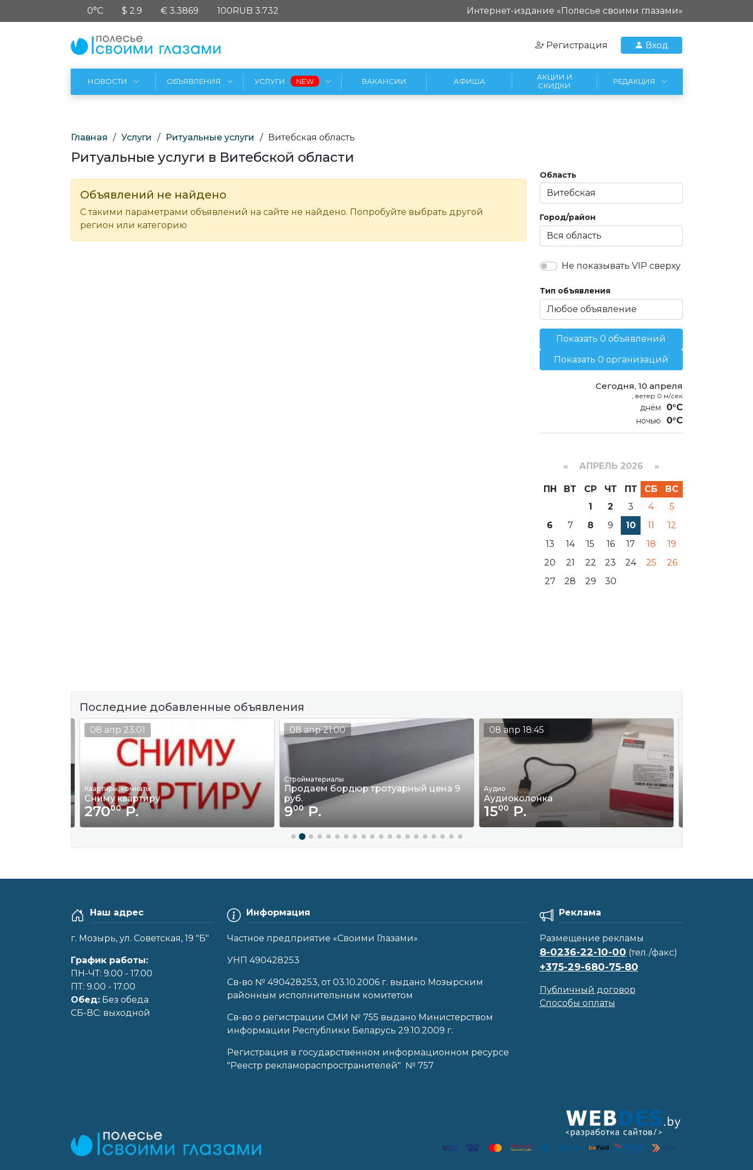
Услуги (136, 137)
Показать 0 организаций (611, 359)
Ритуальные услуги (210, 137)
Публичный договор (588, 990)
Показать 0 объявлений (611, 339)
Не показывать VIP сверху (621, 266)
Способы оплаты (577, 1003)
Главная (89, 137)
